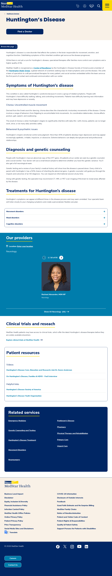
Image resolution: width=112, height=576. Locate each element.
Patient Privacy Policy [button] (13, 521)
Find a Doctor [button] (25, 31)
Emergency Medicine (17, 421)
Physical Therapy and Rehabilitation (72, 433)
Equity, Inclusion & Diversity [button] (16, 501)
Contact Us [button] (13, 565)
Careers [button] (13, 558)
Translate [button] (13, 532)
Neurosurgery (14, 460)
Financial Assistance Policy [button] (15, 505)
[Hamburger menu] (107, 5)
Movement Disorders (17, 450)
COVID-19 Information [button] (67, 494)
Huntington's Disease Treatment (22, 440)
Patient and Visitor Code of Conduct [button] (72, 517)
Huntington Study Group (19, 70)
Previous (44, 258)
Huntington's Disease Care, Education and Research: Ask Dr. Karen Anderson (39, 370)
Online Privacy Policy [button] (13, 517)
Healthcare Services (13, 14)
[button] (77, 6)
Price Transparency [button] (12, 525)
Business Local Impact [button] (13, 494)
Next (61, 258)
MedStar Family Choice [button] (66, 509)
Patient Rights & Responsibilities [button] (71, 521)
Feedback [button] (61, 501)
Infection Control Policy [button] (14, 509)
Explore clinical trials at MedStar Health (22, 340)
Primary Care (62, 440)
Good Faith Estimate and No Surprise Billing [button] (75, 505)
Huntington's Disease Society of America (23, 389)
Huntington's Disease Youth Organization (24, 396)
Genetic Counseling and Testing (22, 430)
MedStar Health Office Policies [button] (17, 513)
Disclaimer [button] (8, 498)
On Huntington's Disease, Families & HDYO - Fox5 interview (31, 376)
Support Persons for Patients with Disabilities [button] (76, 528)
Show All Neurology (55, 312)
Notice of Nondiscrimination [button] (69, 513)
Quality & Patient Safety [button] (67, 525)
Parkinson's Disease (65, 421)
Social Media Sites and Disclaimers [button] (19, 528)
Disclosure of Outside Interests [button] (70, 498)
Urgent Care (62, 446)
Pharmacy (61, 427)
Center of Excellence (42, 68)
